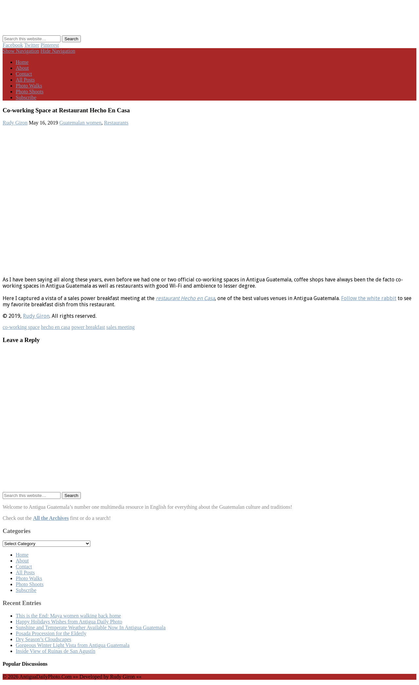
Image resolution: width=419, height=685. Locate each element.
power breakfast (88, 327)
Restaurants (116, 122)
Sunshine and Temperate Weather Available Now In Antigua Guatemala (91, 627)
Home (22, 62)
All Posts (25, 80)
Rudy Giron (15, 122)
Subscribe (26, 97)
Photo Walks (29, 85)
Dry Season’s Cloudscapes (43, 639)
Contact (24, 74)
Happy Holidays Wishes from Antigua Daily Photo (69, 621)
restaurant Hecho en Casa (185, 298)
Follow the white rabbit (368, 298)
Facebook (13, 45)
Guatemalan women (80, 122)
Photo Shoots (30, 91)
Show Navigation (21, 51)
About (22, 68)
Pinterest (50, 45)
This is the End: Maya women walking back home (68, 615)
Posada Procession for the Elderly (51, 633)
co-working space (21, 327)
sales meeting (120, 327)
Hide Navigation (58, 51)
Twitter (31, 45)
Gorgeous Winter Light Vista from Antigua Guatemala (73, 645)
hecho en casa (55, 327)
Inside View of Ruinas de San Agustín (55, 651)
